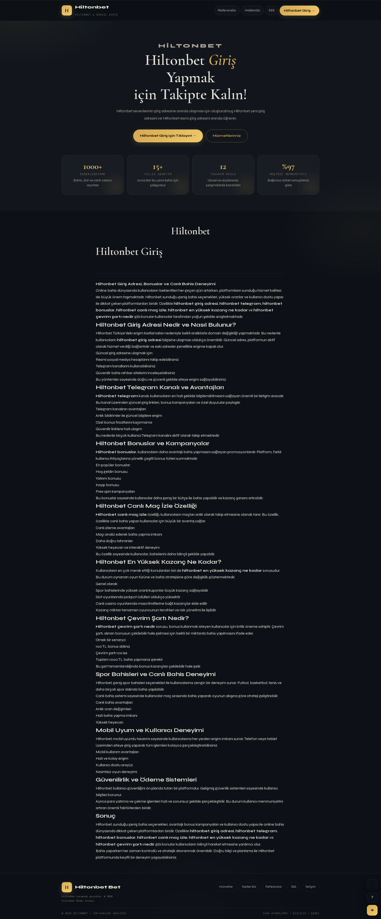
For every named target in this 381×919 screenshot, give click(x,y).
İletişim (310, 887)
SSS (272, 10)
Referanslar (227, 10)
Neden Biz (249, 887)
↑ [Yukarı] (372, 884)
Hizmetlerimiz (227, 136)
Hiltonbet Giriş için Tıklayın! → (168, 136)
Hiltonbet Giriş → (299, 10)
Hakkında (252, 10)
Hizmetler (226, 887)
